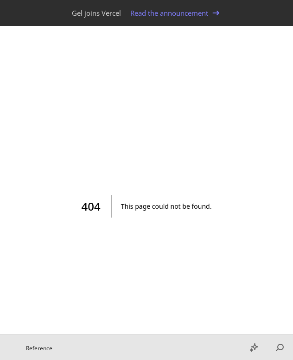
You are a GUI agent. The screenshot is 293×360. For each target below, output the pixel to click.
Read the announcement (175, 13)
